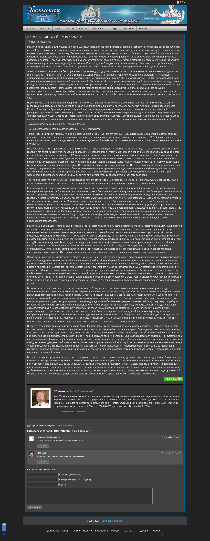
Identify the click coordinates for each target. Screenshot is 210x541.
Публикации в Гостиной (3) (73, 411)
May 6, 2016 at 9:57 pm (171, 437)
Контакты (143, 28)
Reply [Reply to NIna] (43, 462)
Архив (58, 28)
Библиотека (99, 28)
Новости (83, 28)
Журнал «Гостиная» (113, 523)
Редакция (129, 28)
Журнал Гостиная (39, 14)
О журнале (44, 28)
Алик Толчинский (82, 391)
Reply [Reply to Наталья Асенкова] (43, 446)
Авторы (70, 28)
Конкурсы (114, 28)
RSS (181, 2)
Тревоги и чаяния (65, 425)
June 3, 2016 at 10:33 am (170, 453)
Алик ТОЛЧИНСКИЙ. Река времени (54, 37)
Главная (29, 28)
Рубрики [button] (157, 534)
